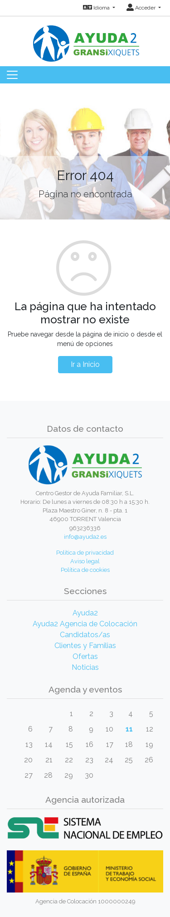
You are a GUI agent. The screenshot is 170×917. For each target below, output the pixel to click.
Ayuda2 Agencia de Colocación (85, 623)
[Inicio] (85, 38)
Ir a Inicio (85, 364)
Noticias (85, 667)
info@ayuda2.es (85, 536)
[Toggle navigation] (12, 74)
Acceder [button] (141, 8)
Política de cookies (85, 569)
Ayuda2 (85, 613)
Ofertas (85, 656)
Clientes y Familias (85, 645)
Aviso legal (85, 561)
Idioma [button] (97, 8)
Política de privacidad (85, 552)
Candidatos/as (85, 634)
